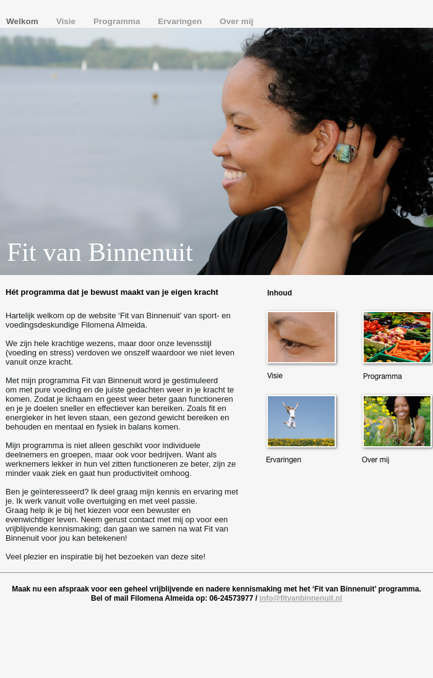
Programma (117, 21)
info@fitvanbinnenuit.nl (300, 598)
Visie (67, 21)
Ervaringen (181, 21)
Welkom (23, 21)
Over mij (236, 21)
